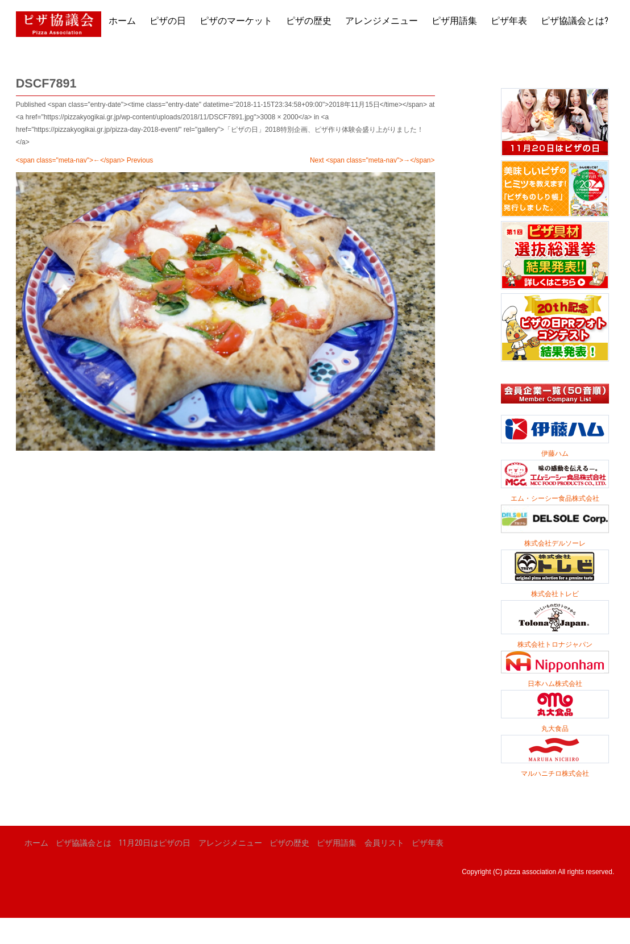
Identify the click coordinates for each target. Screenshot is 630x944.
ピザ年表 (509, 20)
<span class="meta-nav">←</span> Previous (85, 160)
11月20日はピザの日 (154, 842)
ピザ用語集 (454, 20)
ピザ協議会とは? (574, 20)
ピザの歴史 (308, 20)
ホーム (122, 20)
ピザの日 (168, 20)
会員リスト (384, 842)
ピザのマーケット (236, 20)
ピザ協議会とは (83, 842)
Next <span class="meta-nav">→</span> (372, 160)
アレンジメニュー (381, 20)
